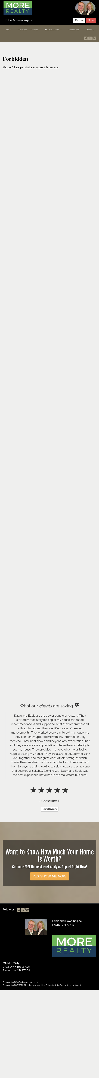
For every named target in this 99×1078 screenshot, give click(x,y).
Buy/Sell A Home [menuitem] (53, 29)
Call (91, 20)
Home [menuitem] (8, 29)
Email (79, 20)
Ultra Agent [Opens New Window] (75, 985)
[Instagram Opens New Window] (94, 37)
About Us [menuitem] (90, 29)
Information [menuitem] (74, 29)
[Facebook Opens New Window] (86, 37)
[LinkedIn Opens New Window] (90, 37)
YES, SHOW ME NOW (49, 876)
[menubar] (49, 29)
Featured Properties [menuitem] (28, 29)
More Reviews (50, 809)
